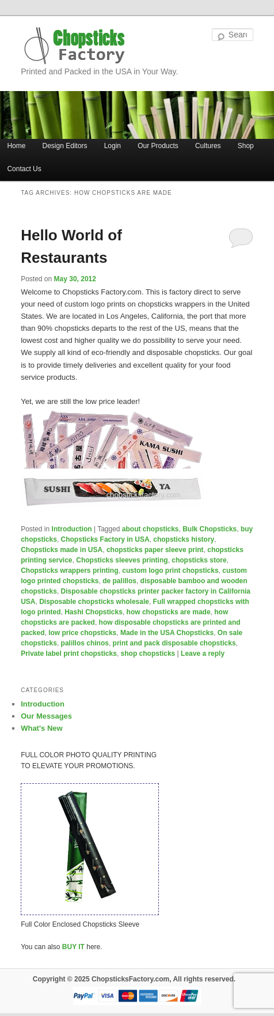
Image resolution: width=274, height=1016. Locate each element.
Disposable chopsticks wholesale (94, 602)
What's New (41, 728)
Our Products (158, 146)
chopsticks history (183, 539)
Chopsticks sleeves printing (122, 560)
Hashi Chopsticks (93, 612)
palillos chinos (85, 643)
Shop (246, 146)
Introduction (72, 529)
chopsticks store (199, 560)
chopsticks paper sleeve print (155, 550)
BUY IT (73, 947)
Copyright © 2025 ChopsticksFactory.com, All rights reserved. (134, 979)
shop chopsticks (148, 653)
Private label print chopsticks (69, 653)
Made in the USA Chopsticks (167, 633)
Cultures (208, 146)
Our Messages (46, 716)
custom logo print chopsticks (170, 570)
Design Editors (65, 146)
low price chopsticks (82, 633)
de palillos (119, 581)
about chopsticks (150, 529)
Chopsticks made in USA (61, 550)
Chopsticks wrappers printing (69, 570)
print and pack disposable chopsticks (174, 643)
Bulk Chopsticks (209, 529)
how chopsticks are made (169, 612)
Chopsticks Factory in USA (105, 539)
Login (112, 146)
